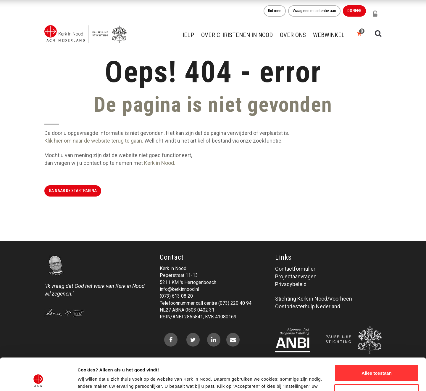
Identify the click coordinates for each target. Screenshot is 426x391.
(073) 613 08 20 (176, 296)
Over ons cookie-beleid (102, 379)
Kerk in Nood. (159, 163)
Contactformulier (295, 269)
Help (187, 35)
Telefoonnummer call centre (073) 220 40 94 (205, 303)
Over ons (293, 35)
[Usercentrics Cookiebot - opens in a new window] (38, 379)
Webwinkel (329, 35)
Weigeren (376, 362)
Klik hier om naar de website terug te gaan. (93, 141)
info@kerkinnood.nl (179, 289)
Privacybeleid (290, 284)
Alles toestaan (377, 342)
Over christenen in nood (237, 35)
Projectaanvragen (296, 276)
